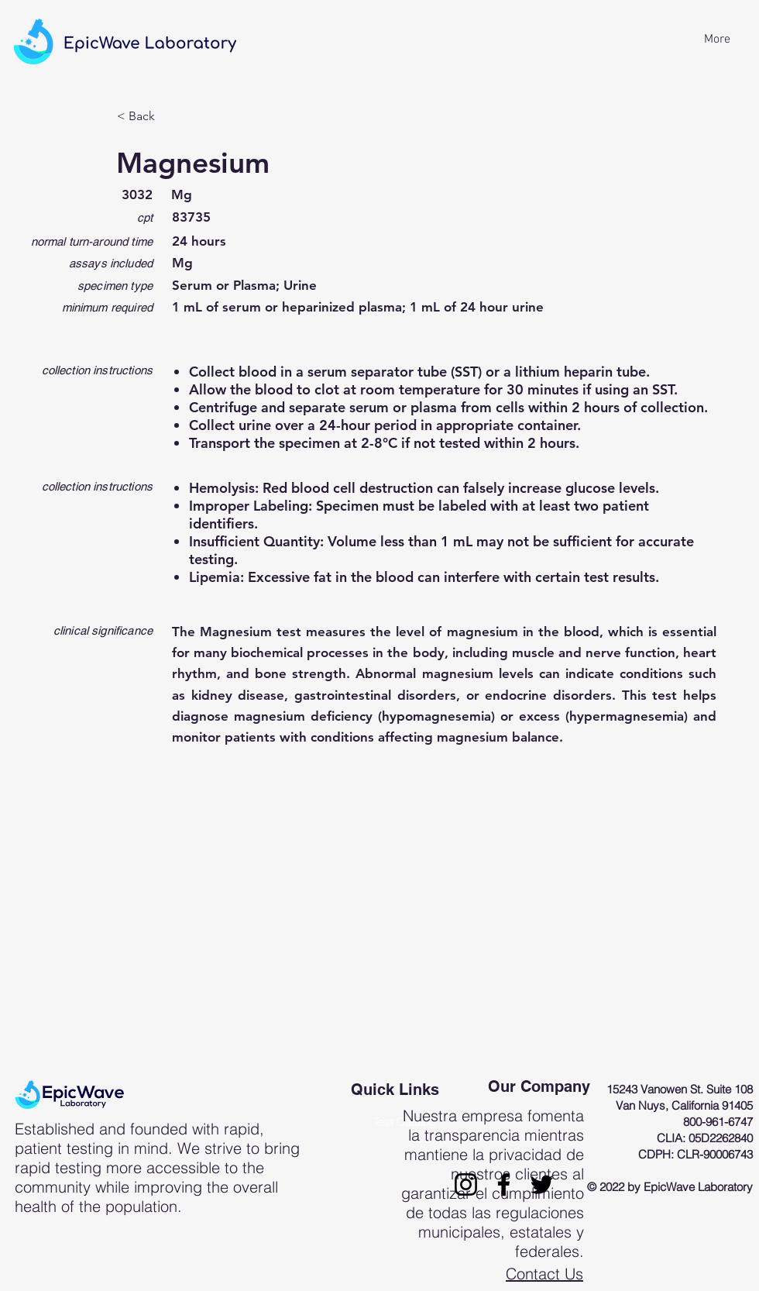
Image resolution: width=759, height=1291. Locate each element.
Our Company (539, 1086)
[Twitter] (542, 1184)
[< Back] (168, 116)
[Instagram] (466, 1184)
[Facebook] (504, 1184)
